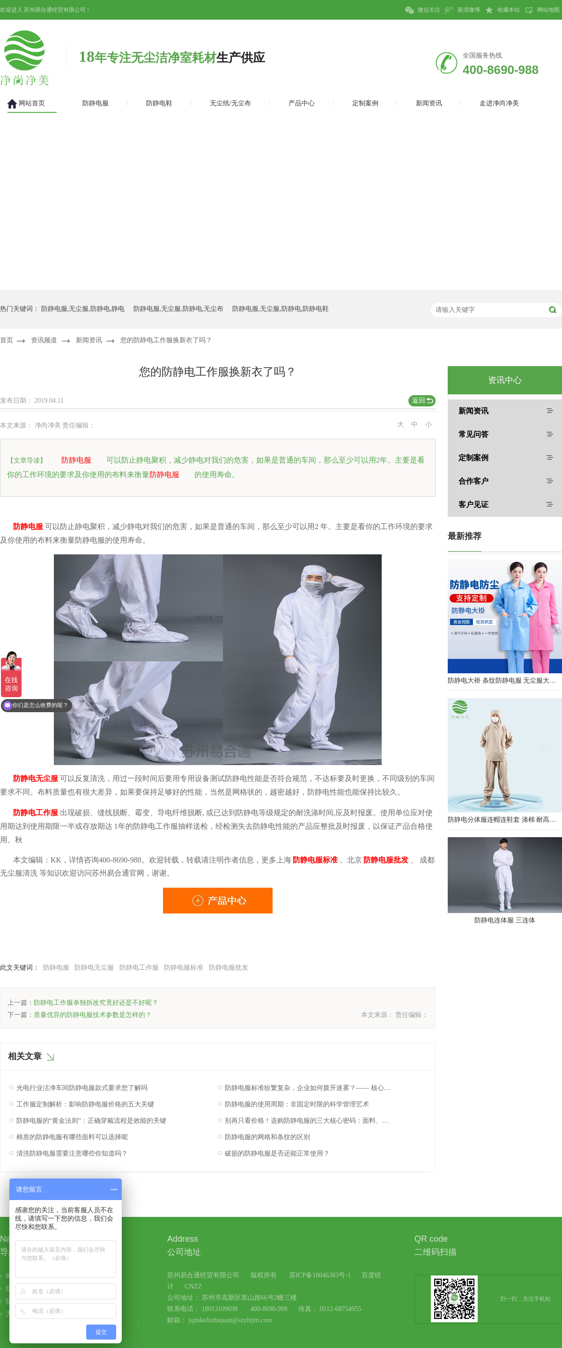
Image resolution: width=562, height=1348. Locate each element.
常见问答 (473, 434)
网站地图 (542, 10)
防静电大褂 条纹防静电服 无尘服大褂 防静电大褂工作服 (505, 680)
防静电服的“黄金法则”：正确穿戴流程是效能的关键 (91, 1120)
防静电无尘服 (94, 967)
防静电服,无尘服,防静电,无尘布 (178, 308)
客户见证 (473, 504)
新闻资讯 (89, 340)
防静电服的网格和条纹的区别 (267, 1137)
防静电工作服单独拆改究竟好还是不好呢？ (96, 1002)
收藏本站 (502, 10)
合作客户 (473, 481)
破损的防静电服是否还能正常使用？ (277, 1153)
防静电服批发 (228, 967)
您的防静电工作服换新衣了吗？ (166, 340)
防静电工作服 (139, 967)
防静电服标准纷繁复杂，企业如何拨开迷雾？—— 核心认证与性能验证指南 (308, 1087)
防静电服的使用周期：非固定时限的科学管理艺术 (297, 1104)
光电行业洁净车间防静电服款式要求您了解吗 (82, 1087)
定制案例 (473, 458)
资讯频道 (44, 340)
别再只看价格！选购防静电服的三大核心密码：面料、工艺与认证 (308, 1120)
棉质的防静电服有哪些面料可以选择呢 (72, 1137)
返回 (418, 400)
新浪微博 (462, 10)
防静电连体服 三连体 (504, 920)
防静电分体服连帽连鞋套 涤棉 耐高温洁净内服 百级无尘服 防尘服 (505, 819)
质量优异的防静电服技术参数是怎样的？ (93, 1014)
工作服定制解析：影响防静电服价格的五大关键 (85, 1104)
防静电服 (56, 967)
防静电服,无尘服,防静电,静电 (83, 308)
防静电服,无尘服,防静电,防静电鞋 (280, 308)
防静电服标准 (183, 967)
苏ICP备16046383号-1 (320, 1275)
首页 (6, 340)
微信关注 (422, 10)
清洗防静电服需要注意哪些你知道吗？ (72, 1153)
